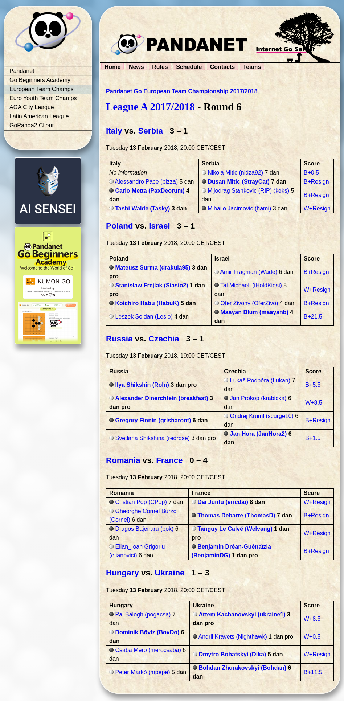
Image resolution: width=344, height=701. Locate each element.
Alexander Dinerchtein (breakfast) (161, 398)
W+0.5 (312, 637)
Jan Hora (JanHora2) (258, 434)
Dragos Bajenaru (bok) (144, 529)
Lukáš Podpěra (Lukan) (260, 380)
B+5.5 (312, 385)
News (136, 67)
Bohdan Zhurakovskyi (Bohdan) (242, 668)
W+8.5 (313, 402)
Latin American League (39, 116)
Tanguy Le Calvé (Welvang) (235, 529)
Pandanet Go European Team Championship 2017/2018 (182, 91)
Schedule (189, 67)
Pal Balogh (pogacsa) (143, 614)
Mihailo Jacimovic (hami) (239, 208)
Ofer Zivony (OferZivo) (249, 303)
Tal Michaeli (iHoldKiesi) (251, 285)
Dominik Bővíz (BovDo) (147, 632)
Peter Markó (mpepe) (142, 672)
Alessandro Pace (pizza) (146, 182)
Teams (252, 67)
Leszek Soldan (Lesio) (143, 316)
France (169, 460)
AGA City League (31, 107)
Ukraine (169, 572)
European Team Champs (41, 89)
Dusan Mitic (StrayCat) (239, 182)
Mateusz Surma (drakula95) (152, 268)
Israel (159, 225)
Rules (160, 67)
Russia (119, 338)
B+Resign (316, 182)
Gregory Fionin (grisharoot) (153, 420)
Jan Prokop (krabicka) (258, 398)
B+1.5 (312, 438)
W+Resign (317, 208)
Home (112, 67)
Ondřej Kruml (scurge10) (262, 416)
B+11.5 (313, 672)
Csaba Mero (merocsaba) (148, 650)
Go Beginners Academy (39, 80)
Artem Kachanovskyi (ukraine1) (241, 614)
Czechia (163, 338)
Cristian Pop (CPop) (141, 502)
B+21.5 (313, 316)
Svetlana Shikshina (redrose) (152, 438)
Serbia (150, 130)
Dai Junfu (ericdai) (222, 502)
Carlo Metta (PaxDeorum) (149, 191)
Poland (119, 225)
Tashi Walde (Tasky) (142, 208)
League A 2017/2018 (150, 106)
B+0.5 (311, 172)
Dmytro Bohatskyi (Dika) (232, 654)
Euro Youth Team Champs (43, 98)
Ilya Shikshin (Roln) (142, 385)
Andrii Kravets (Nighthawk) (232, 637)
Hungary (122, 572)
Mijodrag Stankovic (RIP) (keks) (248, 191)
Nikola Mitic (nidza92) (235, 172)
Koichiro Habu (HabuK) (147, 303)
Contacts (222, 67)
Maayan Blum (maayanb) (254, 312)
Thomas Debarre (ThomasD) (236, 515)
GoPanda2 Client (31, 125)
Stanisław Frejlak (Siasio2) (151, 285)
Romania (123, 460)
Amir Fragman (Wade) (248, 272)
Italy (114, 130)
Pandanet (21, 71)
